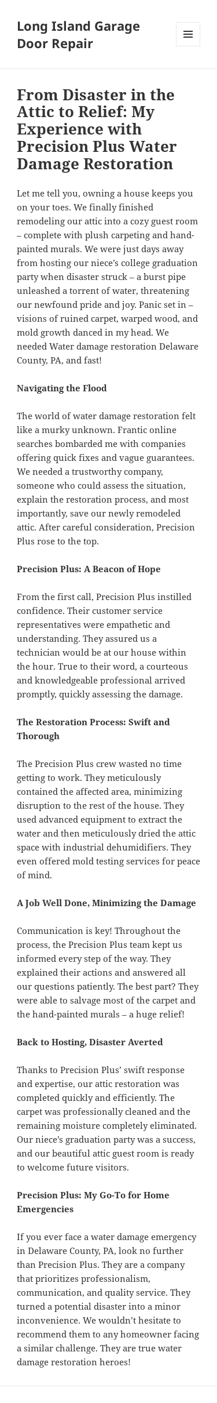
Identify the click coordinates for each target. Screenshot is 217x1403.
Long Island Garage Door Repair (78, 34)
